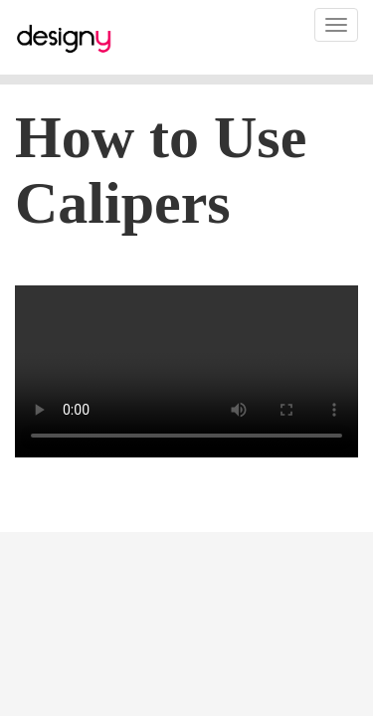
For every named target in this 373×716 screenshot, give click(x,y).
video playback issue (186, 371)
